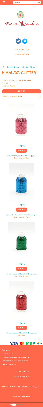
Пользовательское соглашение (15, 361)
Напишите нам (8, 353)
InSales (27, 396)
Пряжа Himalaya (14, 67)
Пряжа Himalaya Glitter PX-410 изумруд (21, 274)
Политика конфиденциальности (15, 357)
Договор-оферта (9, 364)
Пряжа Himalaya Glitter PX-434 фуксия (21, 156)
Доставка (6, 350)
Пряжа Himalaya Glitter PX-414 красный (22, 333)
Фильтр (21, 91)
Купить (21, 150)
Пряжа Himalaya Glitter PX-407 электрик (21, 215)
